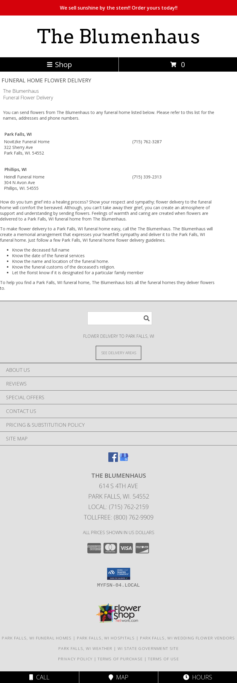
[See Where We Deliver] (118, 352)
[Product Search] (119, 318)
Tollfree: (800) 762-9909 (119, 517)
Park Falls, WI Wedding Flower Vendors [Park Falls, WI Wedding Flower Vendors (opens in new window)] (187, 638)
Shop (59, 64)
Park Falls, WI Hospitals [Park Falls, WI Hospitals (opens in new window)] (106, 638)
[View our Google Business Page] (124, 460)
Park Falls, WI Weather (85, 648)
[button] (118, 574)
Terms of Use (163, 659)
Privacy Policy (75, 659)
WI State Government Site (148, 648)
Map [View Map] (118, 677)
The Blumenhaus (118, 36)
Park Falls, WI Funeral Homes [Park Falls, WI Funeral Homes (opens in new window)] (37, 638)
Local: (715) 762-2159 (118, 507)
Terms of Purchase (120, 659)
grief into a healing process (60, 202)
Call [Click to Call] (39, 677)
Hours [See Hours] (197, 677)
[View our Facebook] (113, 460)
